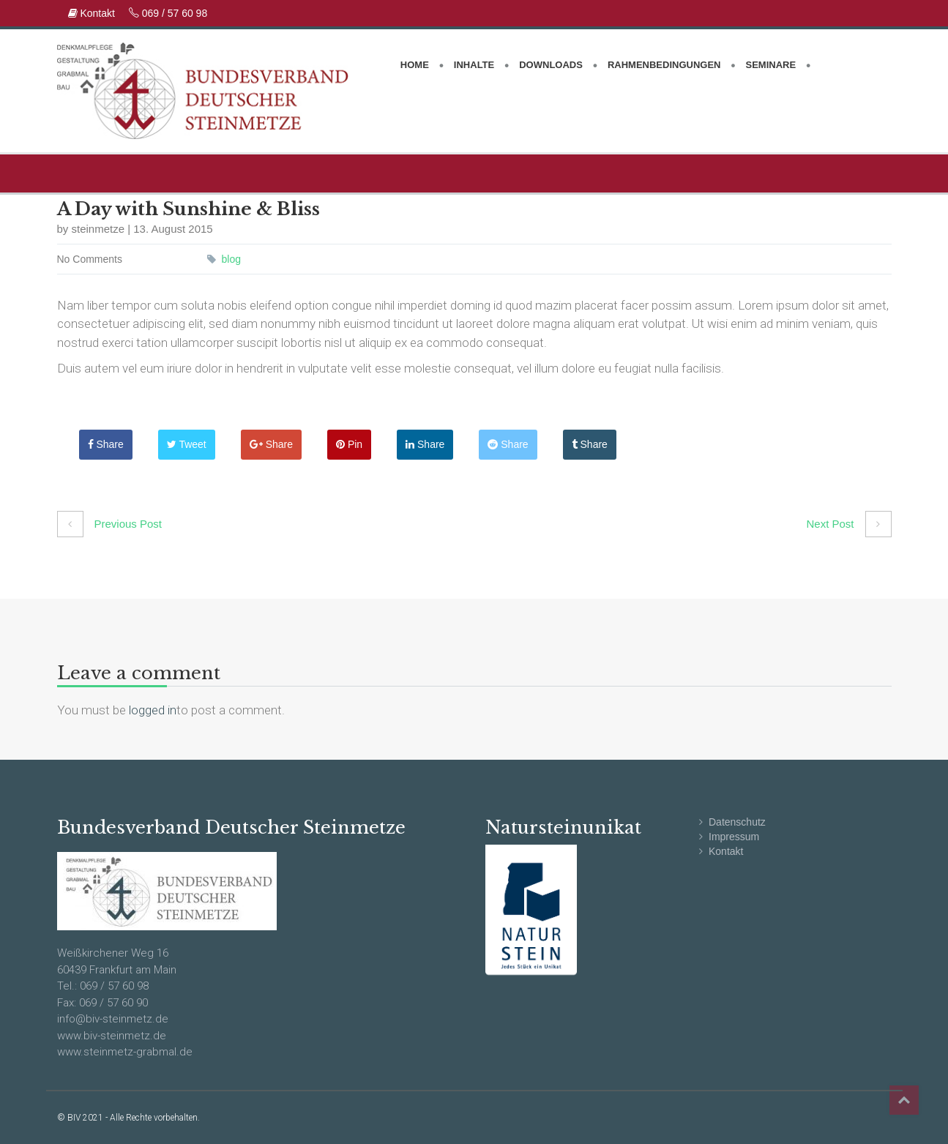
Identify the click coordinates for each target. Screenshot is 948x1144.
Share (106, 444)
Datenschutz (737, 822)
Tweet (186, 444)
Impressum (734, 836)
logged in (152, 710)
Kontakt (93, 13)
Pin (349, 444)
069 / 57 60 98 (168, 13)
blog (231, 259)
